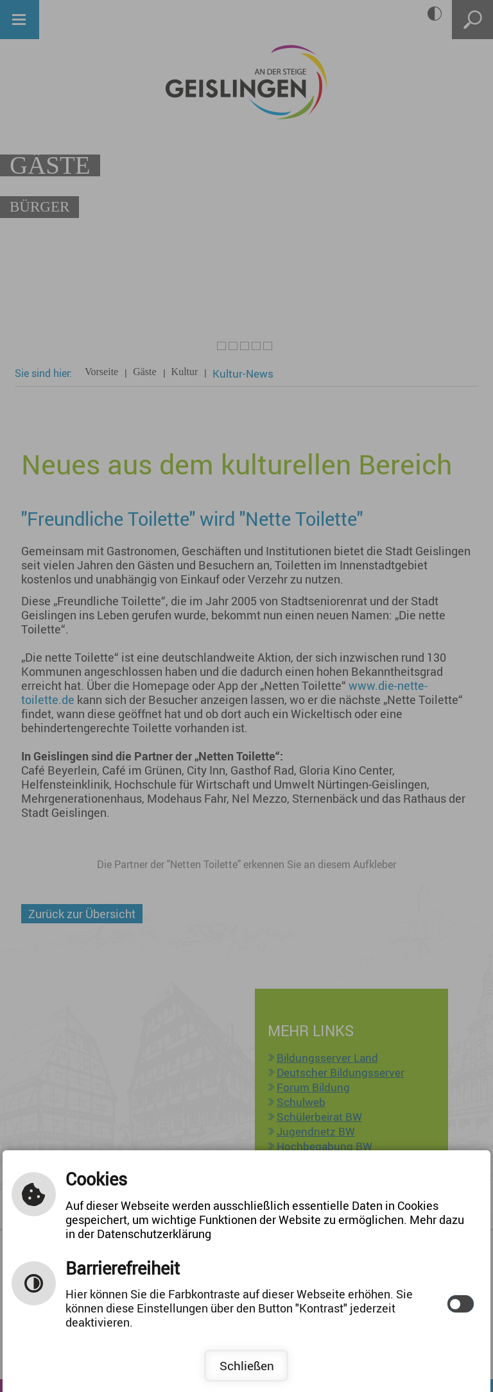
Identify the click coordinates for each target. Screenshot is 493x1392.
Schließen (247, 1365)
